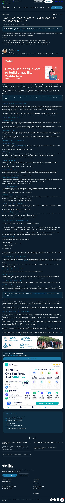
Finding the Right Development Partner (15, 425)
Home (14, 7)
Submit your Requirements (57, 8)
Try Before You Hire (58, 1)
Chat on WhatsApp (23, 475)
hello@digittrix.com (6, 481)
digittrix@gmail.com (24, 334)
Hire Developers (34, 7)
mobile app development (20, 145)
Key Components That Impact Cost (14, 418)
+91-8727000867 (6, 1)
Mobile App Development (38, 486)
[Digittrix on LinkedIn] (51, 499)
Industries (26, 7)
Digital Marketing (37, 488)
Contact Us (35, 491)
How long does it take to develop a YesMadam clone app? (16, 443)
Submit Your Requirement (9, 475)
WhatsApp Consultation (7, 488)
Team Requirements (11, 423)
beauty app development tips (39, 293)
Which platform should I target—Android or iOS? (48, 442)
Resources (48, 7)
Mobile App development (18, 353)
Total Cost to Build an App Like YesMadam (16, 422)
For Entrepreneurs (38, 1)
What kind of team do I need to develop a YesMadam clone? (48, 447)
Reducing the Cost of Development (14, 427)
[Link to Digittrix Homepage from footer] (7, 467)
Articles (7, 14)
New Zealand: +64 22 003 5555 (9, 486)
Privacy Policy (36, 493)
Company (42, 7)
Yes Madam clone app (44, 97)
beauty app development (22, 260)
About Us (35, 481)
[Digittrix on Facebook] (54, 499)
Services (19, 7)
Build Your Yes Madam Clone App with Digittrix (16, 428)
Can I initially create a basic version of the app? (16, 454)
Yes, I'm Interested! (32, 358)
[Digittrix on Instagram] (58, 499)
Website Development (38, 484)
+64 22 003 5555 (17, 1)
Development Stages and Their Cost (14, 420)
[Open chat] (62, 500)
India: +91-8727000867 (7, 484)
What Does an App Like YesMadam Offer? (16, 417)
